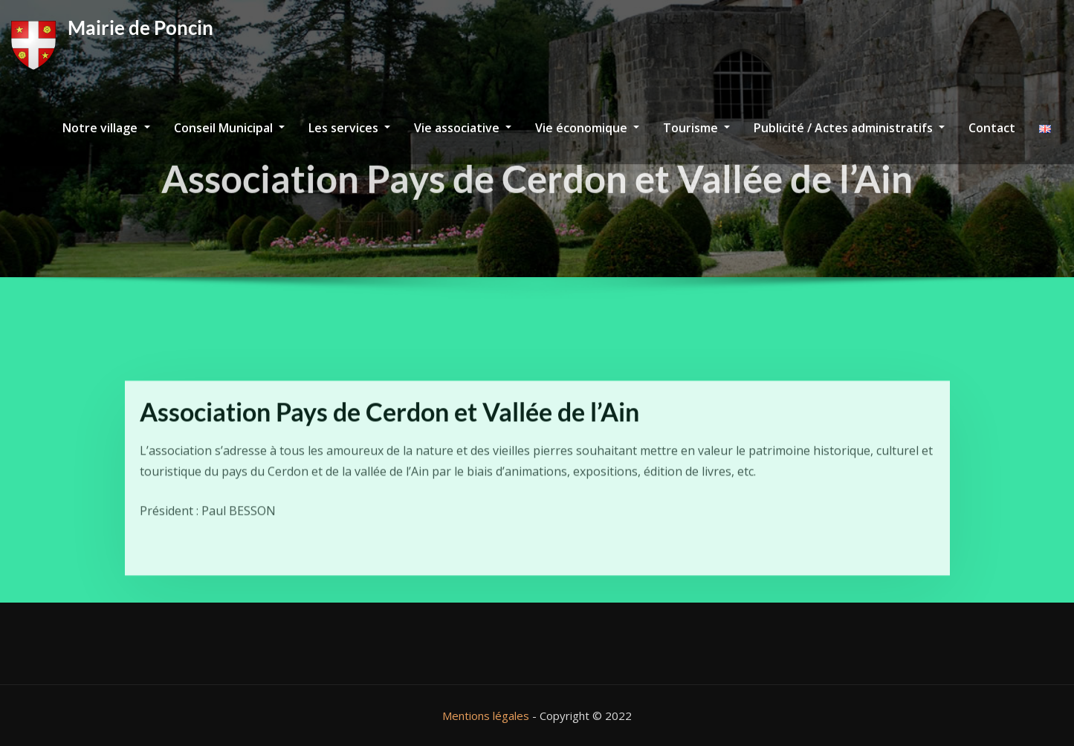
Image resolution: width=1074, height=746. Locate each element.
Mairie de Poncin (140, 27)
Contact (991, 128)
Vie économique (587, 128)
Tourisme (696, 128)
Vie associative (462, 128)
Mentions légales (485, 715)
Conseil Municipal (229, 128)
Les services (349, 128)
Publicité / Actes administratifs (849, 128)
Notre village (105, 128)
